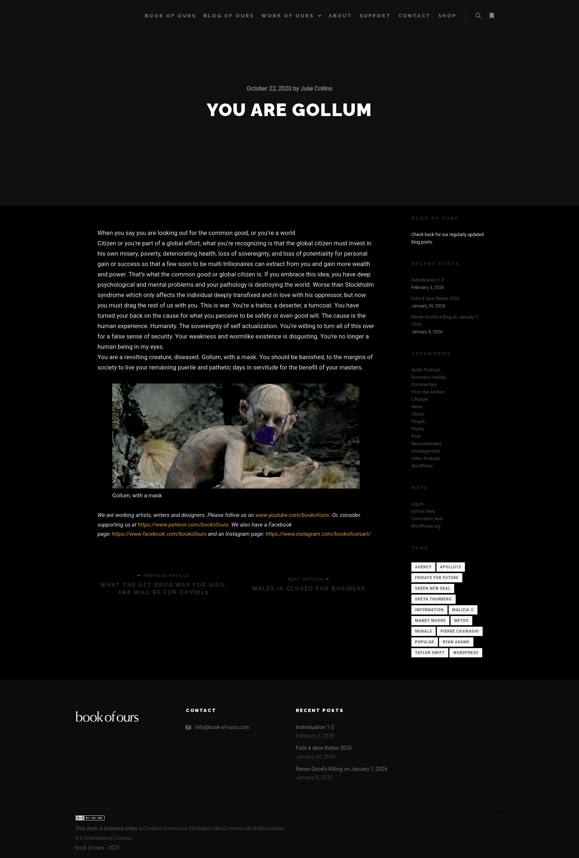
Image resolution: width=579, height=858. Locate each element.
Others (417, 414)
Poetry (417, 429)
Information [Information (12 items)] (429, 610)
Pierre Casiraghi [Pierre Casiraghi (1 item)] (460, 631)
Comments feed (427, 518)
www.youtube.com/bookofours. (294, 515)
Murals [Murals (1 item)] (423, 631)
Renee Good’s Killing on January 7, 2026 (341, 769)
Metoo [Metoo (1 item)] (461, 621)
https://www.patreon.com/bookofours (183, 524)
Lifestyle (419, 399)
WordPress (422, 466)
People (418, 421)
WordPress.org (426, 526)
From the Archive (428, 392)
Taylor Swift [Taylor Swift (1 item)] (430, 653)
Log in (417, 504)
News (416, 406)
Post (415, 436)
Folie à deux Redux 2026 (435, 298)
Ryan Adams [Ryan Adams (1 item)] (456, 642)
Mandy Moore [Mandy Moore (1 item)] (430, 621)
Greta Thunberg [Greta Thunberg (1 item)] (433, 599)
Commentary (424, 384)
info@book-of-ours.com (217, 727)
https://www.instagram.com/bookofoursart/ (318, 534)
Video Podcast (425, 458)
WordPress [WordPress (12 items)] (465, 653)
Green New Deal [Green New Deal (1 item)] (432, 588)
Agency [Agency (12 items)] (423, 567)
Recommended (426, 443)
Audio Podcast (425, 369)
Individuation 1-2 (427, 280)
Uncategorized (425, 451)
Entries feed (423, 511)
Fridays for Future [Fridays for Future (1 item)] (437, 578)
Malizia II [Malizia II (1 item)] (463, 610)
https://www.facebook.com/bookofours (159, 534)
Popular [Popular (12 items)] (424, 642)
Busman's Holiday (428, 377)
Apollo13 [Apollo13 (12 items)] (450, 567)
